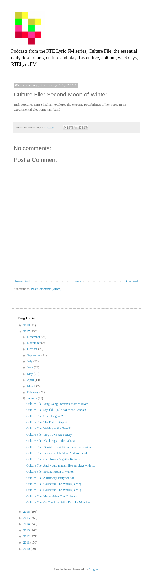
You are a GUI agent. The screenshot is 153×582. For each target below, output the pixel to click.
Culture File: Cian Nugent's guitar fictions (53, 459)
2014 (27, 524)
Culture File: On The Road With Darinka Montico (58, 502)
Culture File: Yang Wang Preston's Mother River (57, 404)
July (30, 361)
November (34, 343)
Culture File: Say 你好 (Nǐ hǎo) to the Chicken (56, 410)
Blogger (94, 569)
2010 (27, 549)
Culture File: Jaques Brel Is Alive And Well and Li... (59, 453)
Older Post (131, 281)
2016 (27, 511)
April (31, 380)
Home (77, 281)
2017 (27, 331)
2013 (27, 530)
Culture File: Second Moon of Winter (50, 471)
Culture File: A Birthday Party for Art (50, 478)
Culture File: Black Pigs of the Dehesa (50, 441)
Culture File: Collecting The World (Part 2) (53, 484)
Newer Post (22, 281)
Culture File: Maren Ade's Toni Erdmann (52, 496)
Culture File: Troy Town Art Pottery (49, 434)
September (34, 355)
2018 (27, 325)
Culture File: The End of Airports (47, 422)
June (30, 367)
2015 (27, 518)
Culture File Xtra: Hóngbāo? (44, 416)
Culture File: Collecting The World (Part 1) (53, 490)
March (31, 386)
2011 (27, 542)
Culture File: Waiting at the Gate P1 (49, 428)
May (30, 374)
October (32, 349)
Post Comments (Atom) (46, 289)
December (34, 337)
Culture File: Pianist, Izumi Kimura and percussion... (59, 447)
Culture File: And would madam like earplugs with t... (60, 465)
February (33, 392)
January (32, 398)
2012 (27, 536)
